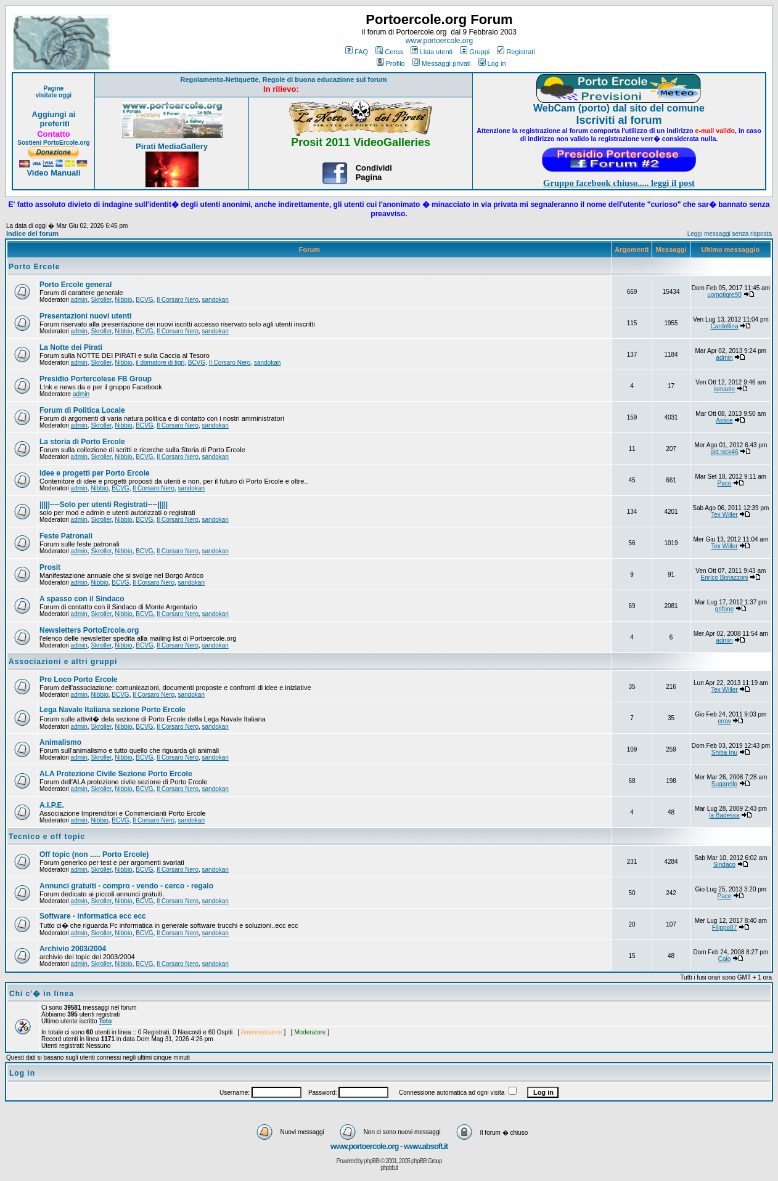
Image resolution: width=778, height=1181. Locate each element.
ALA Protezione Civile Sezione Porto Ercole (115, 773)
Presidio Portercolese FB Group (95, 379)
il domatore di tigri (160, 362)
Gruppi (474, 51)
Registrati (515, 51)
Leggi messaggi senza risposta (729, 233)
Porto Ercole (34, 266)
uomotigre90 (724, 294)
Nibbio (123, 299)
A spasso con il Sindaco (82, 599)
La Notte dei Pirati (70, 347)
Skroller (101, 299)
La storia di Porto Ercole (82, 441)
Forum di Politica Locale (82, 410)
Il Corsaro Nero (178, 299)
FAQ (356, 51)
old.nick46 (724, 451)
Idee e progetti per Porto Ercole (94, 473)
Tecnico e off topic (47, 836)
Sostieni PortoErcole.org (53, 142)
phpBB (371, 1161)
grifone (724, 609)
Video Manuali (53, 172)
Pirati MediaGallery (172, 146)
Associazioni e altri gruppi (63, 661)
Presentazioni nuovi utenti (85, 316)
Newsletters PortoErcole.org (89, 630)
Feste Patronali (65, 536)
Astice (724, 420)
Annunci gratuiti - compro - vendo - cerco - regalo (126, 886)
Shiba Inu (724, 752)
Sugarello (724, 784)
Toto (105, 1021)
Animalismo (60, 742)
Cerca (389, 51)
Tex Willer (724, 514)
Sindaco (724, 864)
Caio (724, 959)
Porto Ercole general (75, 284)
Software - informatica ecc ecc (92, 916)
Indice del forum (32, 233)
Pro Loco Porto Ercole (78, 679)
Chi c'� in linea (41, 993)
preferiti (54, 123)
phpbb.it (389, 1167)
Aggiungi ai (54, 114)
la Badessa (724, 815)
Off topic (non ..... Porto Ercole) (94, 854)
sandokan (215, 299)
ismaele (724, 389)
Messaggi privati (441, 63)
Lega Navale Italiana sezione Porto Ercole (112, 709)
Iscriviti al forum (618, 120)
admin (79, 299)
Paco (725, 483)
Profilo (391, 63)
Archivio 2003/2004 (72, 948)
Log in (492, 63)
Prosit (49, 567)
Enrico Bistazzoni (724, 577)
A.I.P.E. (51, 805)
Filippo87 (724, 927)
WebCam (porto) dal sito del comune (619, 108)
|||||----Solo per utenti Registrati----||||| (103, 504)
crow (724, 721)
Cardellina (724, 326)
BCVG (144, 299)
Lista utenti (431, 51)
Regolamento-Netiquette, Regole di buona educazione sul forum (284, 79)
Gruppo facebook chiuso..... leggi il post (619, 183)
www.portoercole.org (439, 40)
